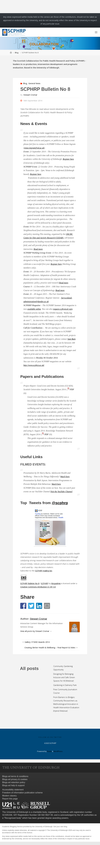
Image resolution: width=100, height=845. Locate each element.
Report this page (10, 799)
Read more (38, 249)
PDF (72, 389)
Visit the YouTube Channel (61, 491)
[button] (23, 606)
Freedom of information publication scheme (22, 793)
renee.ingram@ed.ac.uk (34, 148)
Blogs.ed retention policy (13, 782)
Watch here (64, 476)
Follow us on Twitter (50, 737)
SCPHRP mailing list (43, 570)
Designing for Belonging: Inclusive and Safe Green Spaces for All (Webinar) (64, 677)
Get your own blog (60, 827)
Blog (16, 52)
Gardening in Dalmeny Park (65, 685)
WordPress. (58, 751)
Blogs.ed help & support (13, 785)
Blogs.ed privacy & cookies (14, 779)
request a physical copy (62, 309)
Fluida (49, 751)
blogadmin (56, 583)
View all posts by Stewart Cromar (36, 631)
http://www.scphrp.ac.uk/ (33, 365)
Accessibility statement (13, 789)
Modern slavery (9, 796)
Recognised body (13, 818)
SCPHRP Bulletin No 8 (29, 583)
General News (34, 83)
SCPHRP (44, 583)
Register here (68, 159)
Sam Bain (72, 339)
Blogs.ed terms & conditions (15, 776)
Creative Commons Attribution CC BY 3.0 (38, 587)
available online (34, 309)
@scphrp (60, 503)
